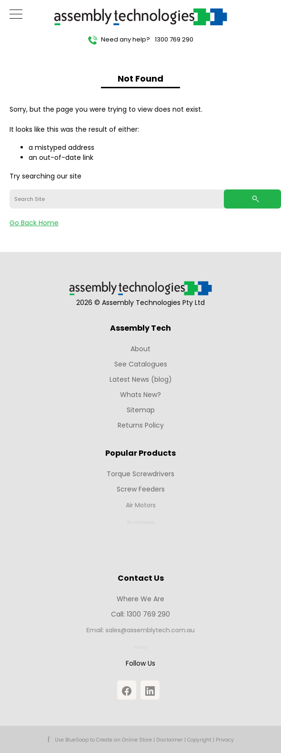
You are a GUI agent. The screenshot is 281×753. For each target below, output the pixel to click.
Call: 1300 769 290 (141, 614)
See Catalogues (140, 364)
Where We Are (140, 599)
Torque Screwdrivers (140, 474)
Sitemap (141, 410)
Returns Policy (141, 425)
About (140, 349)
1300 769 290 (174, 39)
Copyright (199, 739)
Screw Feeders (140, 489)
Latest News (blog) (141, 379)
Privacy (225, 739)
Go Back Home (34, 223)
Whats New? (140, 394)
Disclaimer (169, 739)
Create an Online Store (124, 739)
